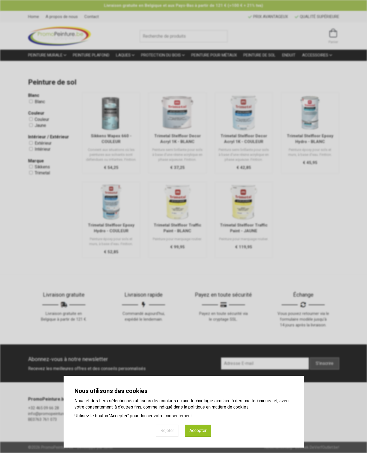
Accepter (198, 430)
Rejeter (167, 430)
